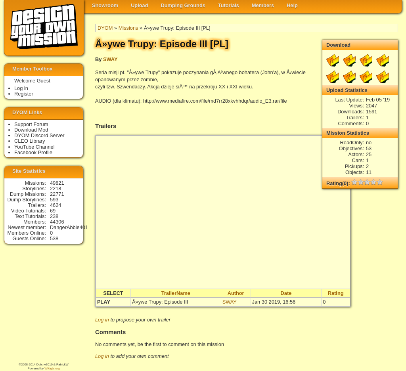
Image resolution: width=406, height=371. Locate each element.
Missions (128, 28)
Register (23, 94)
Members (263, 5)
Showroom (105, 5)
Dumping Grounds (183, 5)
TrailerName (175, 293)
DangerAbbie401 (69, 227)
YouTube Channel (34, 147)
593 (54, 200)
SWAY (110, 59)
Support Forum (31, 124)
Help (292, 5)
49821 (57, 183)
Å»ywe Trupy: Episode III (160, 302)
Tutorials (228, 5)
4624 (55, 205)
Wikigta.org (51, 368)
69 (53, 211)
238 (54, 216)
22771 (57, 194)
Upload (139, 5)
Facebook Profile (33, 152)
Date (286, 293)
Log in (102, 320)
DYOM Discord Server (39, 135)
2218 (55, 188)
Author (236, 293)
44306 (57, 222)
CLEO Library (29, 141)
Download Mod (31, 130)
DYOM (105, 28)
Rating (336, 293)
